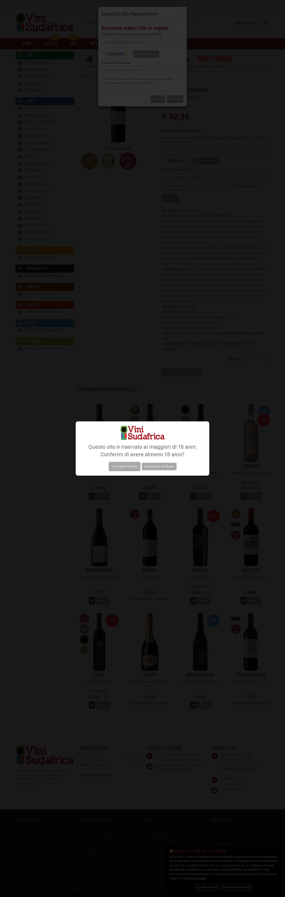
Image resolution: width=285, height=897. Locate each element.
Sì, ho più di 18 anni (124, 466)
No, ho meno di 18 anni (159, 466)
